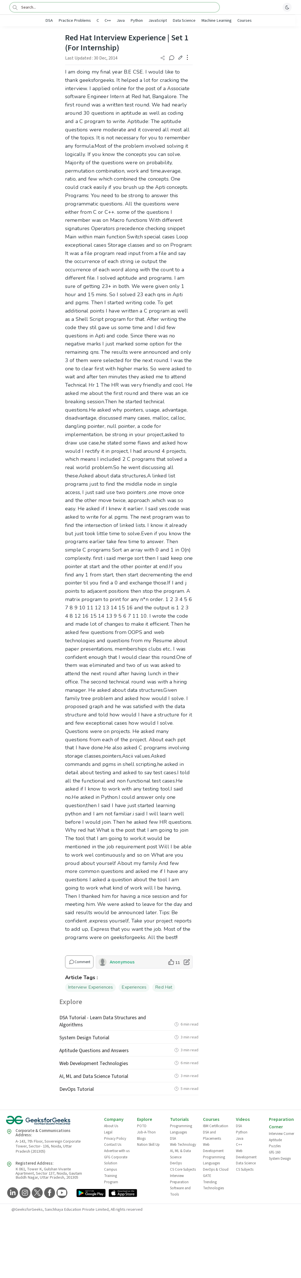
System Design (280, 1158)
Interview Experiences (90, 987)
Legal (108, 1132)
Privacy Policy (115, 1138)
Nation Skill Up (148, 1144)
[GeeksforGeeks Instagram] (24, 1193)
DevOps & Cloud (215, 1169)
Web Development (213, 1147)
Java (121, 20)
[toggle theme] (287, 7)
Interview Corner (281, 1133)
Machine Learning (216, 20)
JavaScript (157, 20)
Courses (244, 20)
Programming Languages (181, 1129)
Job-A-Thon (146, 1132)
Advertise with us (117, 1150)
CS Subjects (244, 1169)
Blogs (141, 1138)
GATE (207, 1175)
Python (136, 20)
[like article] (174, 962)
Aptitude (275, 1140)
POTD (141, 1126)
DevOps (176, 1163)
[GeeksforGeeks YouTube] (61, 1193)
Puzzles (275, 1146)
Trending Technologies (213, 1185)
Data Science (184, 20)
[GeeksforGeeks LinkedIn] (12, 1193)
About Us (111, 1126)
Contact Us (112, 1144)
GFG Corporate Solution (115, 1160)
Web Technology (183, 1144)
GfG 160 (274, 1152)
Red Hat (163, 987)
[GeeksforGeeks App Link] (91, 1193)
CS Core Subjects (183, 1169)
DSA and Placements (212, 1135)
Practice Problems (74, 20)
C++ (108, 20)
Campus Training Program (111, 1175)
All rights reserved (126, 1209)
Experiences (134, 987)
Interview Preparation (179, 1179)
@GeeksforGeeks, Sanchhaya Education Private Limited (60, 1209)
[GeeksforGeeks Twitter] (36, 1193)
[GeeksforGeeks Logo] (50, 1122)
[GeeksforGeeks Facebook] (49, 1193)
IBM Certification (215, 1126)
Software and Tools (180, 1191)
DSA (49, 20)
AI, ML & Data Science (180, 1154)
